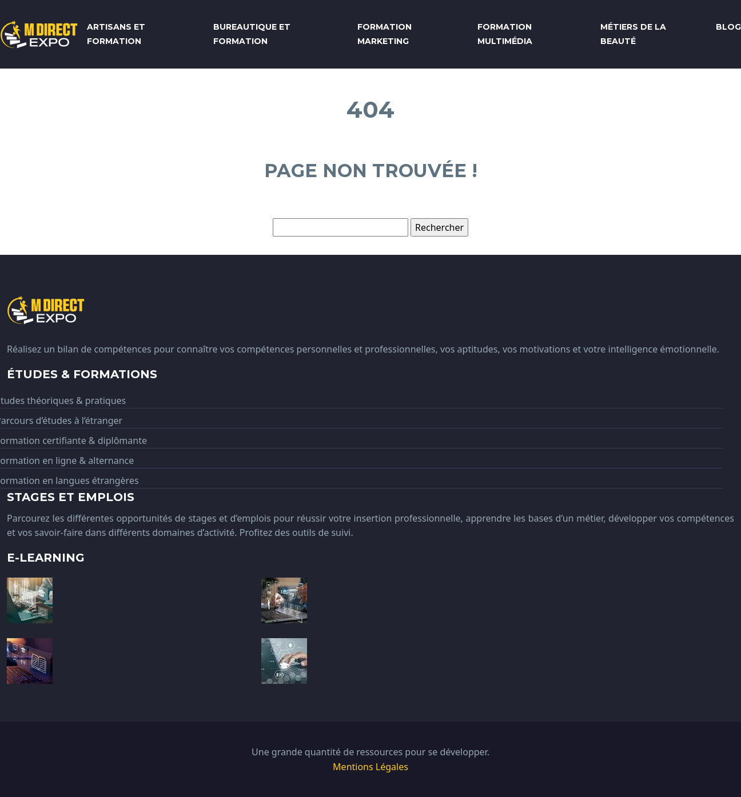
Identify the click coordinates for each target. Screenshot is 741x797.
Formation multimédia (504, 34)
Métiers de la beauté (633, 34)
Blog (728, 27)
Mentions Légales (370, 766)
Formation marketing (384, 34)
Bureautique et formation (251, 34)
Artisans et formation (116, 34)
